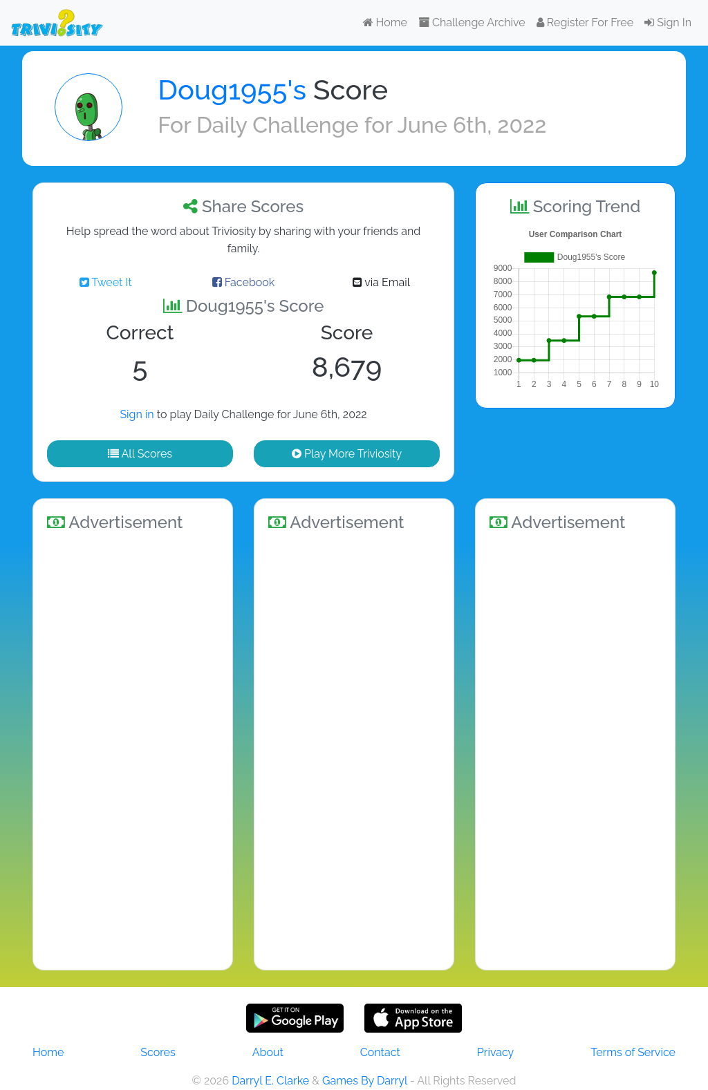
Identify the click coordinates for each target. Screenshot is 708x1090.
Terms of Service (633, 1052)
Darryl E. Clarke (270, 1080)
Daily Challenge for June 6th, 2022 (371, 125)
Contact (380, 1052)
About (267, 1052)
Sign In (667, 22)
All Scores (140, 453)
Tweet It (106, 282)
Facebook (243, 282)
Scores (157, 1052)
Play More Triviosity (347, 453)
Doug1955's (232, 89)
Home (385, 22)
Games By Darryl (364, 1080)
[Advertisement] (132, 748)
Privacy (495, 1052)
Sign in (136, 414)
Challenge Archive (471, 22)
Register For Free (585, 22)
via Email (381, 282)
